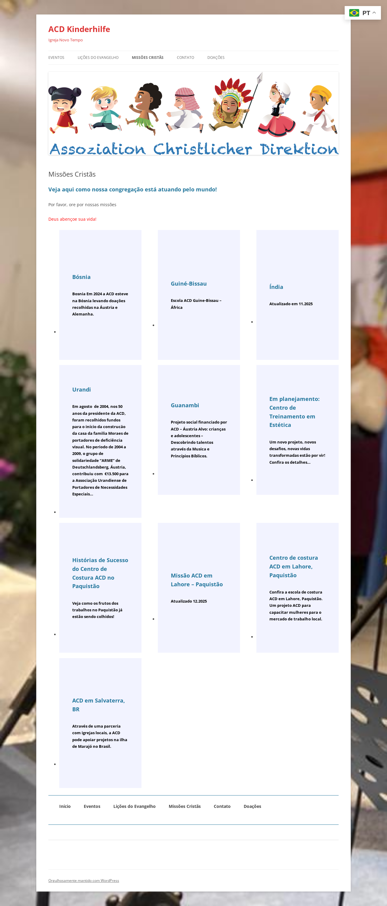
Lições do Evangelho (98, 57)
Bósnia (81, 276)
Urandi (81, 389)
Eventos (56, 57)
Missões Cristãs (148, 57)
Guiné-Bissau (189, 283)
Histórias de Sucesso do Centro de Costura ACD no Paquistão (100, 573)
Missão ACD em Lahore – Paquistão (197, 580)
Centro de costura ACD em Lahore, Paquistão (293, 566)
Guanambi (185, 405)
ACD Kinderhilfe (79, 29)
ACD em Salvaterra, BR (98, 705)
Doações (216, 57)
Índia (276, 286)
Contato (185, 57)
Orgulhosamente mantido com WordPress (83, 880)
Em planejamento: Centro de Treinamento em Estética (294, 411)
